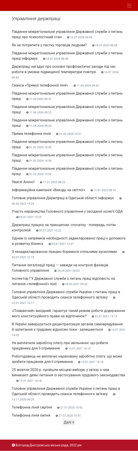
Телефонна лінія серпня (47, 407)
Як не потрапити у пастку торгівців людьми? (65, 45)
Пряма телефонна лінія (46, 133)
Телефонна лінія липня (46, 415)
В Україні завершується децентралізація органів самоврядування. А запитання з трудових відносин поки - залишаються (69, 329)
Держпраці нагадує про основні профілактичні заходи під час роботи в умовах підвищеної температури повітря (65, 71)
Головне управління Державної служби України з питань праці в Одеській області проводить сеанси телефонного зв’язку (66, 297)
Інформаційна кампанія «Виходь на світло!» (64, 190)
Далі (69, 422)
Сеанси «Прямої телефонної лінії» (55, 85)
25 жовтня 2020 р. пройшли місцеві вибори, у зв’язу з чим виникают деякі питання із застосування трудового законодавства (68, 375)
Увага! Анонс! (38, 182)
